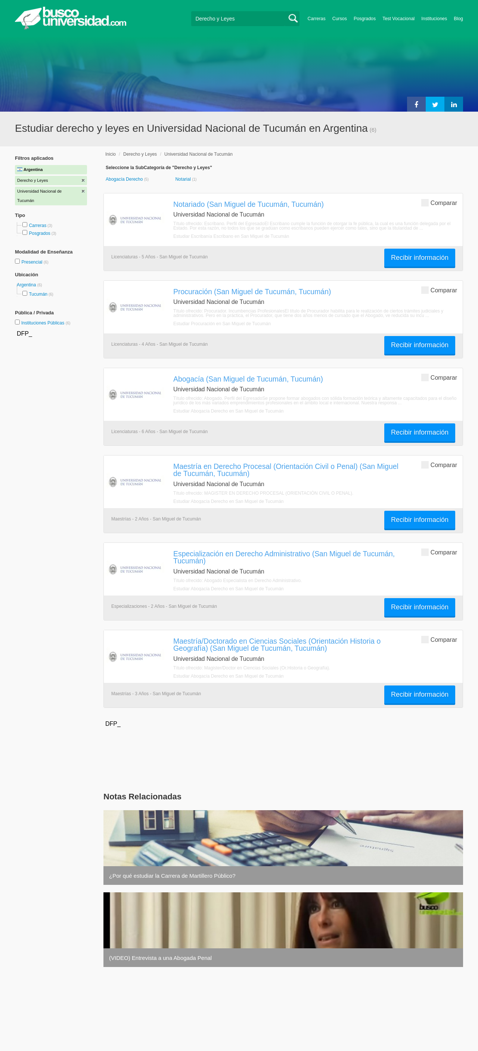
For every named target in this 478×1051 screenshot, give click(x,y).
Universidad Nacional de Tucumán (198, 154)
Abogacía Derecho (125, 179)
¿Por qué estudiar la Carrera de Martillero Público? (172, 876)
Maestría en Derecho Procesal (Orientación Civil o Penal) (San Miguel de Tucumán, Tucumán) (285, 470)
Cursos (339, 18)
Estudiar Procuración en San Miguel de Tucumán (222, 323)
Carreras (317, 18)
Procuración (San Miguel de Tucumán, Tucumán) (252, 291)
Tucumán (38, 294)
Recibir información (419, 257)
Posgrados (365, 18)
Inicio (110, 154)
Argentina (27, 284)
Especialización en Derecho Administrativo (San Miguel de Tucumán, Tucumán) (284, 557)
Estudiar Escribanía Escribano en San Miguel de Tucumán (231, 236)
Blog (458, 18)
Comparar (439, 202)
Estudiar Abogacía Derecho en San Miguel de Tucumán (228, 411)
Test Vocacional (398, 18)
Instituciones (434, 18)
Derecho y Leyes (140, 154)
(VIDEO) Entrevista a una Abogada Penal (160, 958)
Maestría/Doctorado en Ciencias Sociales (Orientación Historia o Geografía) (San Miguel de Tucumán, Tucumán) (277, 644)
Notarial (183, 179)
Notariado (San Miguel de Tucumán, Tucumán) (248, 204)
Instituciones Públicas (46, 323)
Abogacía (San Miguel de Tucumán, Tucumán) (248, 379)
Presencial (32, 262)
